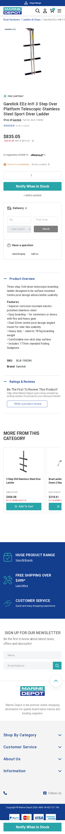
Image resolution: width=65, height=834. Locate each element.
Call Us (34, 254)
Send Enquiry (18, 254)
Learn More (22, 585)
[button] (56, 681)
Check (45, 229)
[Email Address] (32, 666)
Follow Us (52, 793)
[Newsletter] (57, 666)
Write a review (22, 125)
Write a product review (28, 403)
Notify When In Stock (32, 186)
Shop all (12, 119)
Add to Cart (24, 506)
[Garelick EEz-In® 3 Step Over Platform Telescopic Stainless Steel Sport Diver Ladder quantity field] (32, 175)
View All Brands (24, 560)
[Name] (32, 655)
